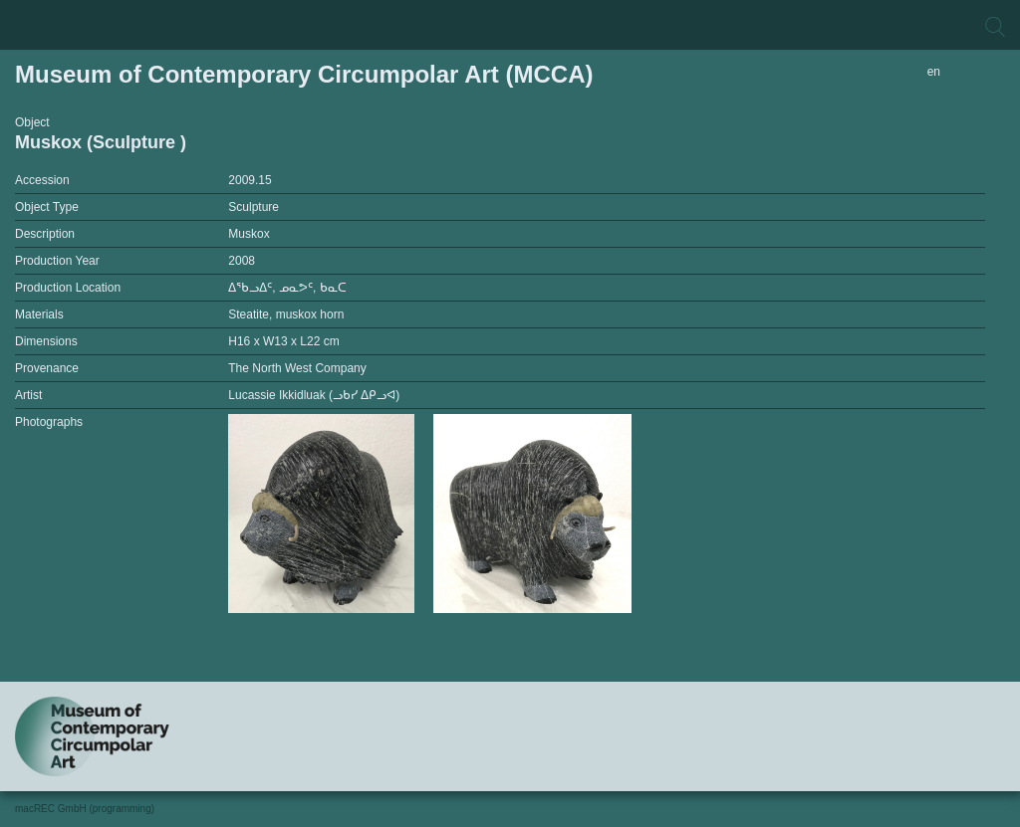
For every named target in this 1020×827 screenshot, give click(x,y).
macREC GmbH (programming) (84, 808)
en (933, 72)
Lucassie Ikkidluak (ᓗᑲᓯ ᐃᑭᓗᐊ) (313, 395)
